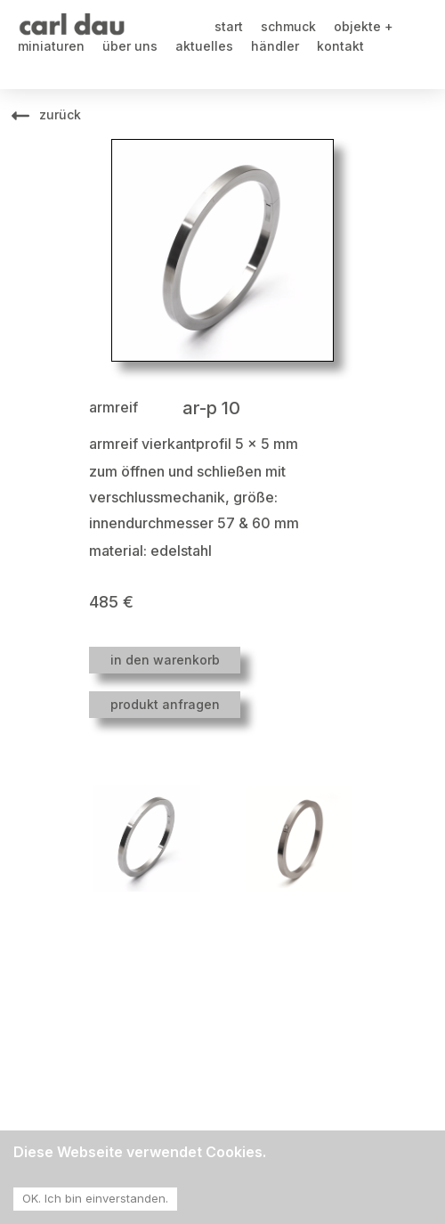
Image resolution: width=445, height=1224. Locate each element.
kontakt (340, 45)
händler (275, 45)
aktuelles (204, 45)
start (228, 26)
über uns (130, 45)
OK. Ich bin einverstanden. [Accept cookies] (95, 1198)
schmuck (288, 26)
